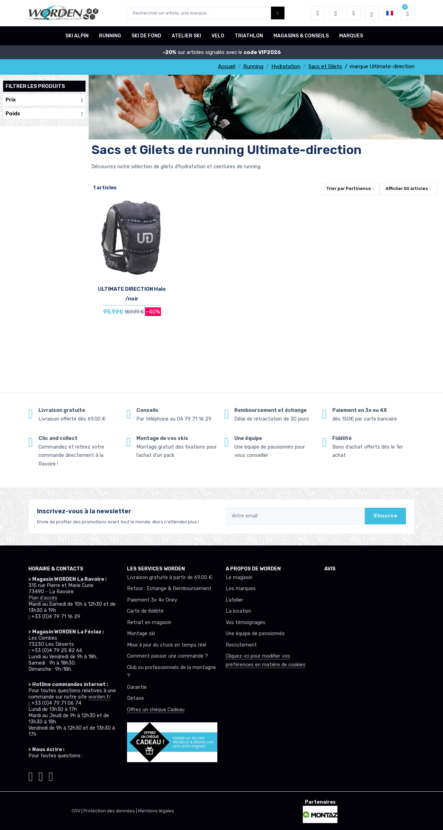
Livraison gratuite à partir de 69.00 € (169, 577)
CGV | (77, 810)
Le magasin (239, 577)
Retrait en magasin (149, 622)
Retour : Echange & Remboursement (169, 589)
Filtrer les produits (35, 86)
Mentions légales (156, 810)
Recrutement (241, 645)
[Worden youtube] (50, 775)
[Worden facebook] (40, 775)
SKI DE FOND (146, 36)
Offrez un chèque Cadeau (155, 710)
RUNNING (110, 36)
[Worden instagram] (30, 775)
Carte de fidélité (145, 611)
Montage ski (141, 634)
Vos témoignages (245, 622)
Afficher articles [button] (407, 188)
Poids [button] (44, 113)
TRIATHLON (249, 36)
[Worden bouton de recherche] (277, 13)
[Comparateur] (354, 13)
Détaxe (135, 698)
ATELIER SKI (186, 36)
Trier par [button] (348, 188)
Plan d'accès (42, 598)
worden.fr (99, 697)
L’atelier (234, 600)
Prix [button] (44, 100)
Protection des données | (110, 810)
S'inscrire (385, 516)
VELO (217, 36)
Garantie (137, 687)
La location (238, 611)
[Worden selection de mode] (372, 13)
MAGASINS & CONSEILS (301, 36)
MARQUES (351, 36)
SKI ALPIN (77, 36)
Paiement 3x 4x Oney (152, 600)
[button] (318, 13)
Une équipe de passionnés (255, 634)
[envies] (336, 13)
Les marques (241, 589)
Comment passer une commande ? (167, 656)
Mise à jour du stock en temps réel (166, 645)
